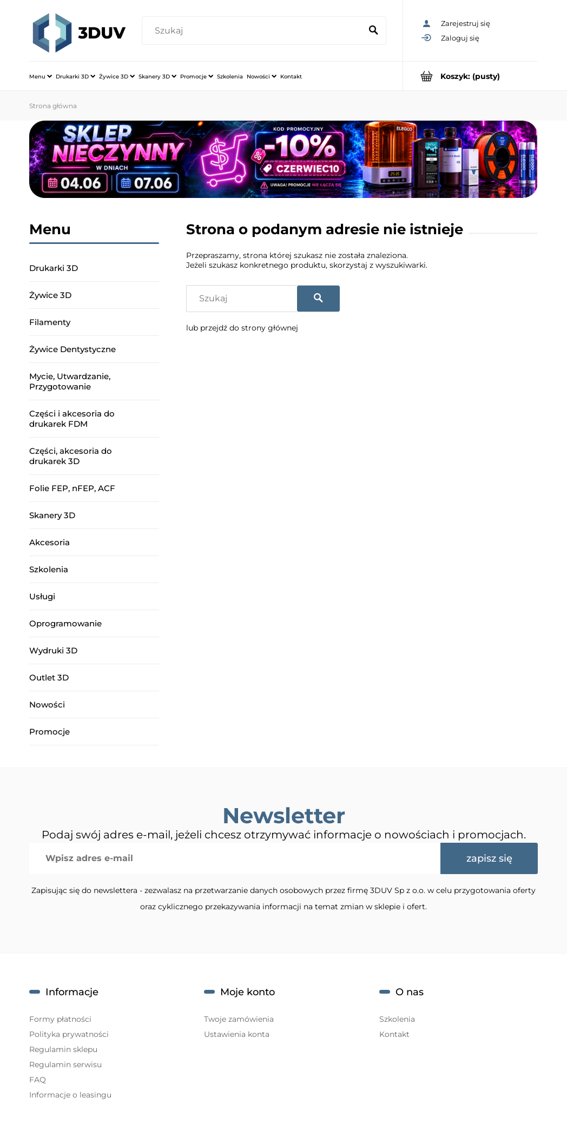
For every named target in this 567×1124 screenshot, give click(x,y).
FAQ (37, 1080)
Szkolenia (48, 569)
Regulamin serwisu (65, 1064)
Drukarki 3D (53, 268)
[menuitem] (40, 76)
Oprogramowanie (65, 623)
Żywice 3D (50, 295)
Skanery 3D (52, 515)
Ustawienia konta (236, 1034)
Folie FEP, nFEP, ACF (72, 488)
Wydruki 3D (53, 650)
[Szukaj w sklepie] (254, 31)
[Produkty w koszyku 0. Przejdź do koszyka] (470, 76)
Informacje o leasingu (70, 1095)
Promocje (49, 731)
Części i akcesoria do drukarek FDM (72, 418)
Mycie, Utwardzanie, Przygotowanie (69, 381)
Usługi (42, 596)
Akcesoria (49, 542)
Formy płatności (60, 1019)
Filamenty (49, 322)
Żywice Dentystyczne (72, 349)
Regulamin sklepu (63, 1049)
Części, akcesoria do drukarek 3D (70, 456)
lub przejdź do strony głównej (242, 328)
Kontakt (394, 1034)
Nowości (47, 704)
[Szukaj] (373, 30)
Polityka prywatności (69, 1034)
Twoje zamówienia (239, 1019)
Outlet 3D (49, 677)
